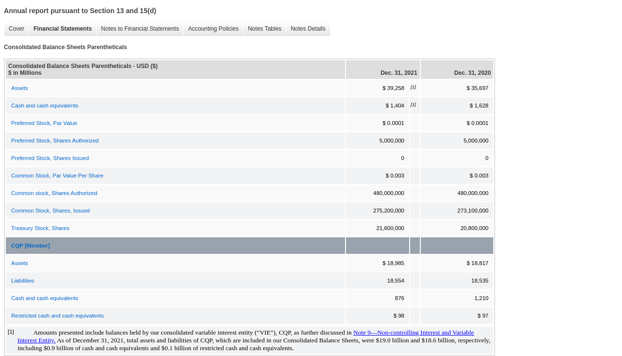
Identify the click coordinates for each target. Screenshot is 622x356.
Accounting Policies (213, 28)
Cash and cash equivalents (44, 105)
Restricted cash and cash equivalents (57, 316)
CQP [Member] (30, 246)
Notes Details (308, 28)
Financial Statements (63, 28)
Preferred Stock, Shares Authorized (55, 140)
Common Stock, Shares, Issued (50, 211)
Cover (16, 28)
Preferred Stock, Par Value (44, 123)
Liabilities (22, 281)
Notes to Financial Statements (140, 28)
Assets (19, 88)
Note (360, 332)
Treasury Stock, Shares (40, 228)
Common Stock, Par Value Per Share (57, 175)
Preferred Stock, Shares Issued (50, 158)
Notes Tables (264, 28)
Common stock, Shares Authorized (54, 193)
